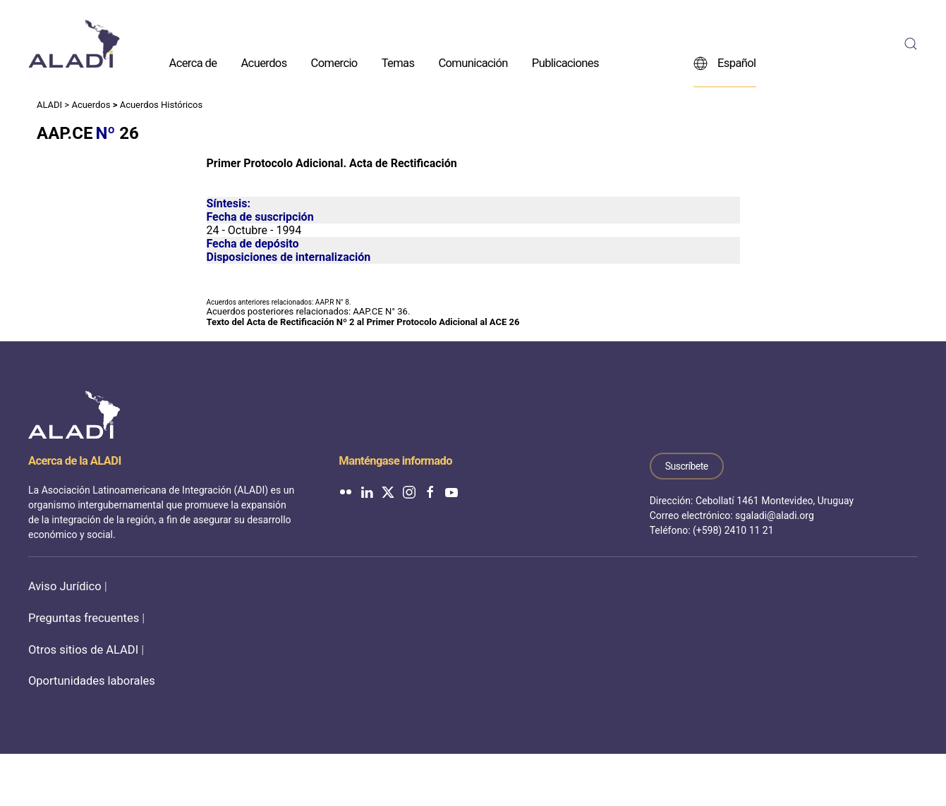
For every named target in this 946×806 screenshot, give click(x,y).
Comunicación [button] (472, 62)
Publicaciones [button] (565, 62)
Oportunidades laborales (91, 681)
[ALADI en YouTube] (451, 491)
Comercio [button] (334, 62)
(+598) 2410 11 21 (733, 530)
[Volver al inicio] (74, 43)
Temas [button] (398, 62)
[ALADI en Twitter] (388, 491)
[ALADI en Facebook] (430, 491)
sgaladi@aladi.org (774, 515)
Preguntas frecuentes (83, 618)
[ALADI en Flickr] (346, 491)
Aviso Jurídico (65, 586)
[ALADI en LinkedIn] (367, 491)
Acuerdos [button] (263, 62)
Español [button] (724, 63)
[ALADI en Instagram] (409, 491)
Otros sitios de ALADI (83, 650)
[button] (911, 44)
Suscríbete (686, 466)
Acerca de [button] (193, 62)
